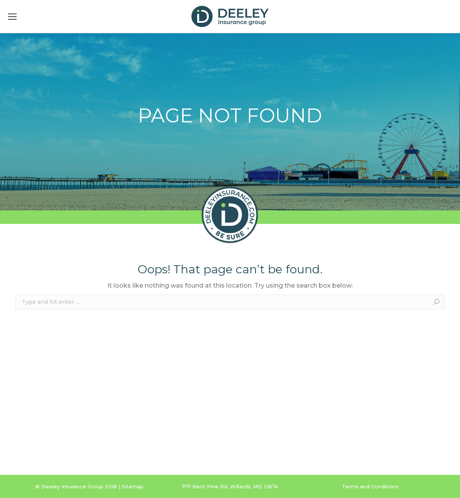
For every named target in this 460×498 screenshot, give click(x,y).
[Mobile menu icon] (12, 16)
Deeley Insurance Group (72, 486)
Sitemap (133, 486)
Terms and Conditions (370, 486)
